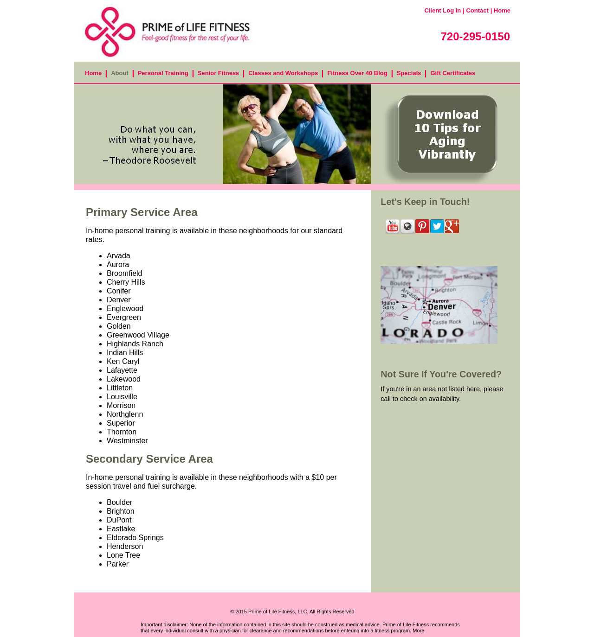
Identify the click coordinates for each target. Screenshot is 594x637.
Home (502, 10)
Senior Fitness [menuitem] (218, 73)
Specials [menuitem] (409, 73)
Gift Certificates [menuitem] (452, 73)
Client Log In (443, 10)
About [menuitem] (120, 73)
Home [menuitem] (93, 73)
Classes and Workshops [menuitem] (283, 73)
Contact (477, 10)
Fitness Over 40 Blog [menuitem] (357, 73)
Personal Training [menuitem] (163, 73)
